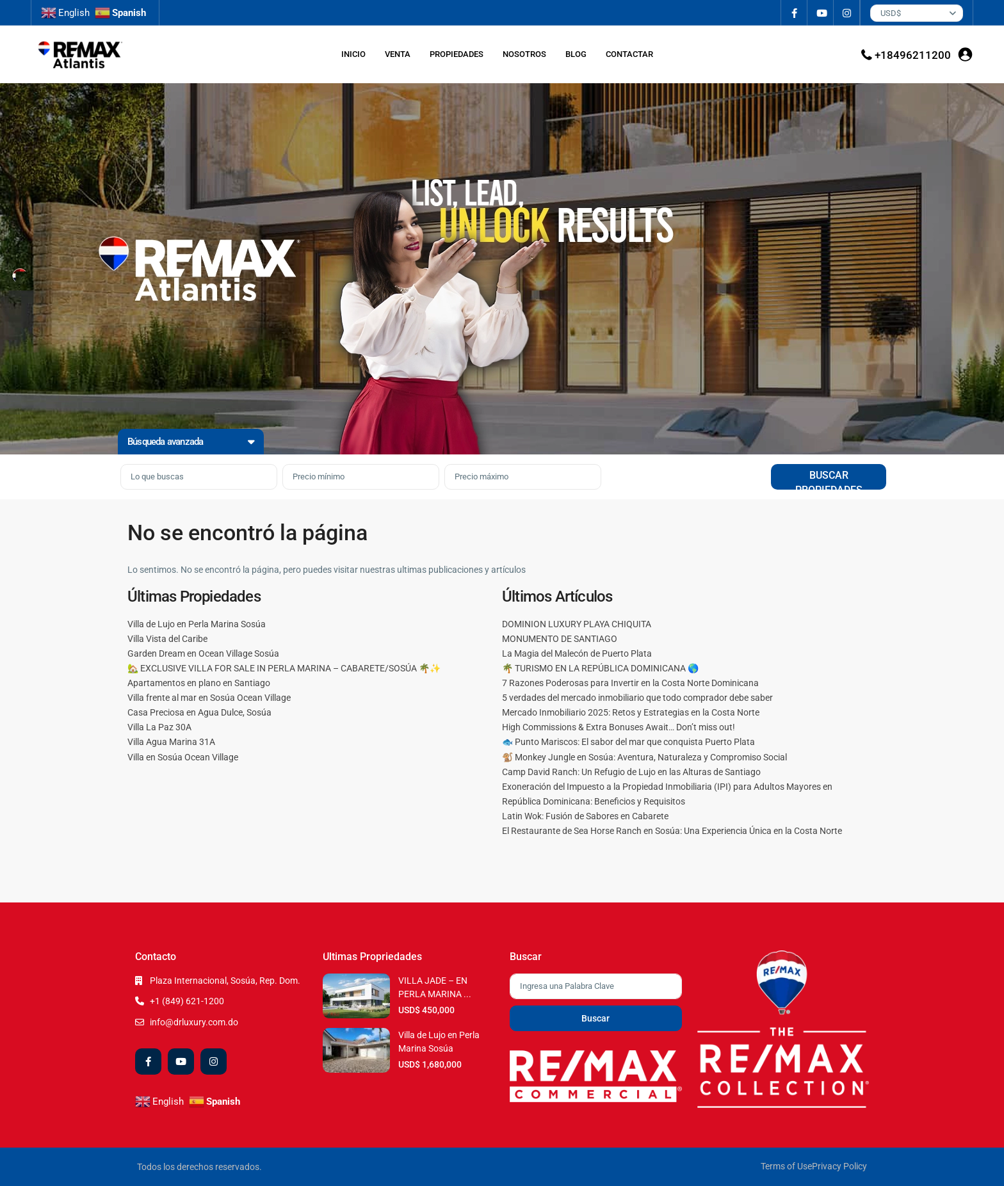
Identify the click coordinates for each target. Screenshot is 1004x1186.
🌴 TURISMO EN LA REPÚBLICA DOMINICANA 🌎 (600, 668)
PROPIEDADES (456, 54)
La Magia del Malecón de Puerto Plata (577, 653)
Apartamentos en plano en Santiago (198, 683)
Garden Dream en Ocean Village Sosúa (203, 653)
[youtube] (820, 13)
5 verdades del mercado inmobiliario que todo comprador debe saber (637, 698)
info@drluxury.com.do (194, 1022)
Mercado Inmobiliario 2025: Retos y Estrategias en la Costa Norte (630, 712)
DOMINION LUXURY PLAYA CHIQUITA (576, 624)
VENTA (397, 54)
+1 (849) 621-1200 (187, 1001)
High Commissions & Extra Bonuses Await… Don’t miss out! (618, 727)
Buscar (595, 1018)
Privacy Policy (839, 1166)
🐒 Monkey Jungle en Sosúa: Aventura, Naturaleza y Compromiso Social (644, 757)
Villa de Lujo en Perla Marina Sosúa (196, 624)
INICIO (353, 54)
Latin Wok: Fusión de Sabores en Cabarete (585, 816)
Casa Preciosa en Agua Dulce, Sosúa (199, 712)
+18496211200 (913, 55)
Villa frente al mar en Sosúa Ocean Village (209, 698)
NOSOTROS (524, 54)
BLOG (576, 54)
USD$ (890, 13)
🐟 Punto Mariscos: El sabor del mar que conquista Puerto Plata (628, 742)
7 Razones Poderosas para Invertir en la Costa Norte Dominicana (630, 683)
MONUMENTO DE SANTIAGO (559, 639)
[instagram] (847, 13)
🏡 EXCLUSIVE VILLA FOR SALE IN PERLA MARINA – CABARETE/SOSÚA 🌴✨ (284, 668)
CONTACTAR (629, 54)
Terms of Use (786, 1166)
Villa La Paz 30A (159, 727)
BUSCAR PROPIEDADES (828, 479)
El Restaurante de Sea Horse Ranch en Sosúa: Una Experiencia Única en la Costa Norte (672, 831)
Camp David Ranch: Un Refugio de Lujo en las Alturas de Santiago (631, 772)
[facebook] (794, 13)
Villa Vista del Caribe (167, 639)
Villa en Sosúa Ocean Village (182, 757)
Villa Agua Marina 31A (171, 742)
